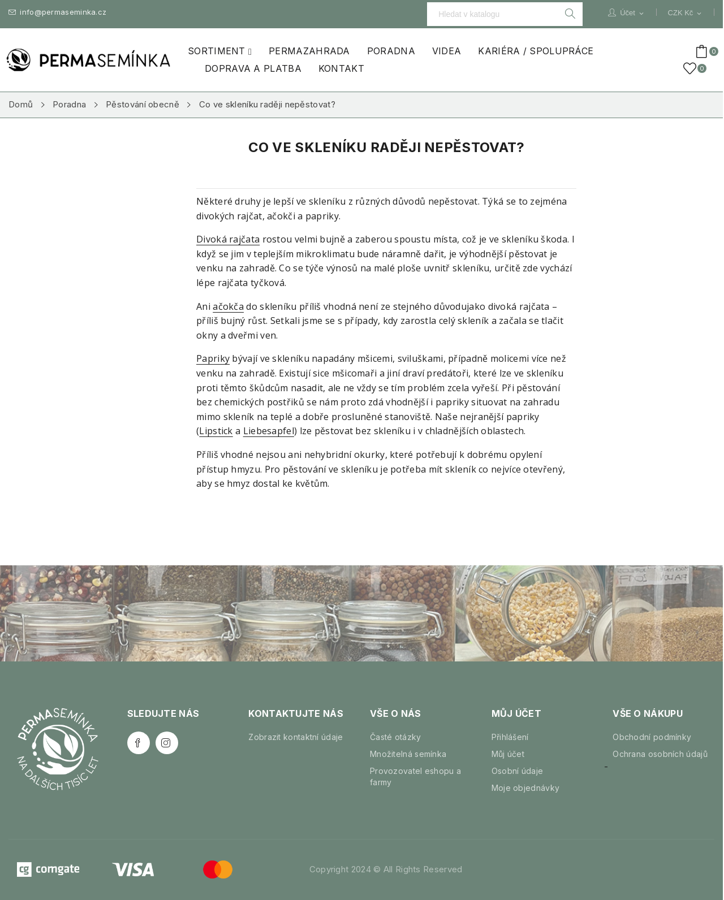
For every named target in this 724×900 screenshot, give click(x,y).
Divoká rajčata (228, 239)
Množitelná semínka (408, 754)
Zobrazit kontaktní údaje (295, 737)
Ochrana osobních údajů (660, 754)
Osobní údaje (518, 771)
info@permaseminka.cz (57, 12)
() (691, 68)
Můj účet (508, 754)
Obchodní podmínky (652, 737)
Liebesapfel (268, 431)
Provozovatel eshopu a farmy (415, 776)
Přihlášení (510, 737)
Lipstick (215, 431)
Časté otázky (395, 737)
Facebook (138, 743)
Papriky (213, 358)
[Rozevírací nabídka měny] (685, 13)
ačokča (228, 306)
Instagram (167, 743)
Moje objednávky (526, 788)
